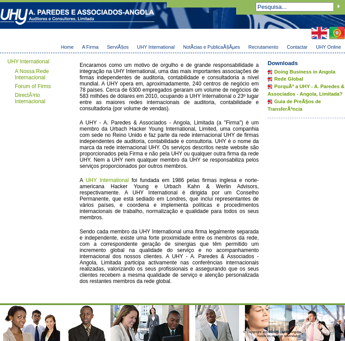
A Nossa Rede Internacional (32, 74)
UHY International (156, 47)
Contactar (297, 47)
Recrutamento (264, 47)
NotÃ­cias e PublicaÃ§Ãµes (211, 47)
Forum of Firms (33, 86)
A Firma (90, 47)
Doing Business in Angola (304, 71)
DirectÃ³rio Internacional (30, 98)
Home (67, 47)
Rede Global (288, 78)
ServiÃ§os (118, 47)
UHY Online (328, 47)
